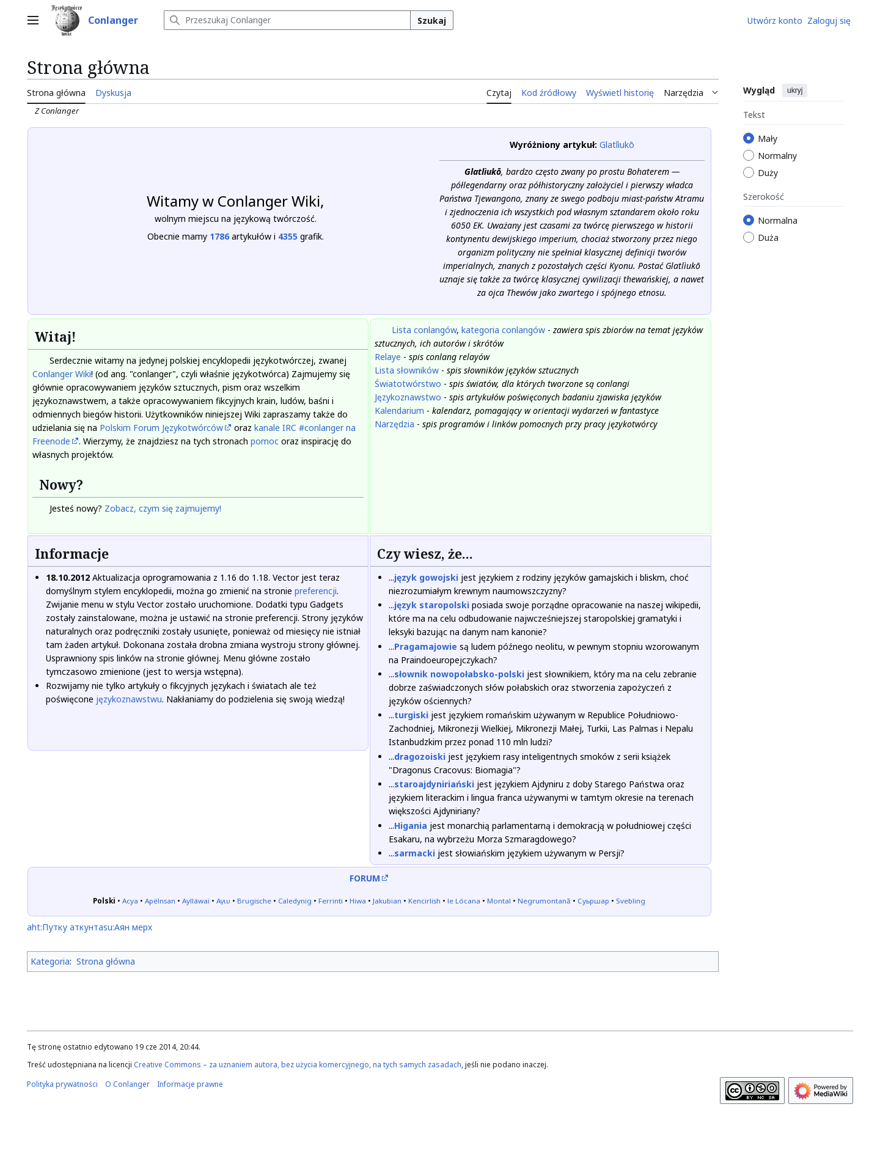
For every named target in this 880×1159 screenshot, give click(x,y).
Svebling (630, 900)
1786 (219, 236)
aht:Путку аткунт (62, 927)
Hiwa (358, 900)
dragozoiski (420, 756)
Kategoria (50, 961)
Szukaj (431, 20)
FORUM (365, 878)
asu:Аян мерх (125, 927)
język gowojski (426, 577)
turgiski (411, 715)
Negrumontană (544, 900)
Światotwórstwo (408, 383)
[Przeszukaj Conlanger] (287, 20)
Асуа (130, 900)
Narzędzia (394, 424)
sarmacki (414, 853)
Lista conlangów (424, 330)
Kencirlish (424, 900)
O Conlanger (127, 1084)
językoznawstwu (129, 699)
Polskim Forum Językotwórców (161, 427)
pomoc (265, 441)
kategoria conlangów (503, 330)
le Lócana (463, 900)
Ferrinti (330, 900)
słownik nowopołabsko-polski (459, 674)
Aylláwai (196, 900)
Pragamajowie (425, 646)
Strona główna (105, 961)
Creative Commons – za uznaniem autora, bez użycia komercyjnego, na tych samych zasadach (297, 1064)
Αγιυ (223, 900)
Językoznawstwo (408, 397)
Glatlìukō (617, 144)
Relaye (388, 356)
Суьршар (593, 900)
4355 (288, 236)
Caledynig (295, 900)
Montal (499, 900)
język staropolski (431, 605)
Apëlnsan (160, 900)
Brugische (254, 900)
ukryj (794, 90)
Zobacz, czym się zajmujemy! (163, 508)
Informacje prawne (190, 1084)
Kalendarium (399, 410)
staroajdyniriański (434, 784)
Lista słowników (407, 370)
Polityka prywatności (62, 1084)
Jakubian (387, 900)
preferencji (316, 591)
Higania (410, 825)
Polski (104, 900)
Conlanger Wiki (61, 374)
